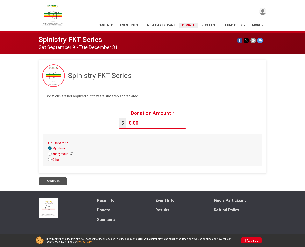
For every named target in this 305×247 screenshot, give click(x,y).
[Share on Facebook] (239, 40)
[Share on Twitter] (246, 40)
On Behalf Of (58, 143)
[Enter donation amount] (156, 123)
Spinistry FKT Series (70, 39)
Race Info (105, 25)
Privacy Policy (84, 241)
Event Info (129, 25)
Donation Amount (152, 113)
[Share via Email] (253, 40)
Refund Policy (233, 25)
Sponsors (106, 219)
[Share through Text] (260, 40)
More (256, 25)
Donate (188, 25)
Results (208, 25)
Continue (53, 181)
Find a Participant (160, 25)
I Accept (251, 240)
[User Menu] (262, 11)
